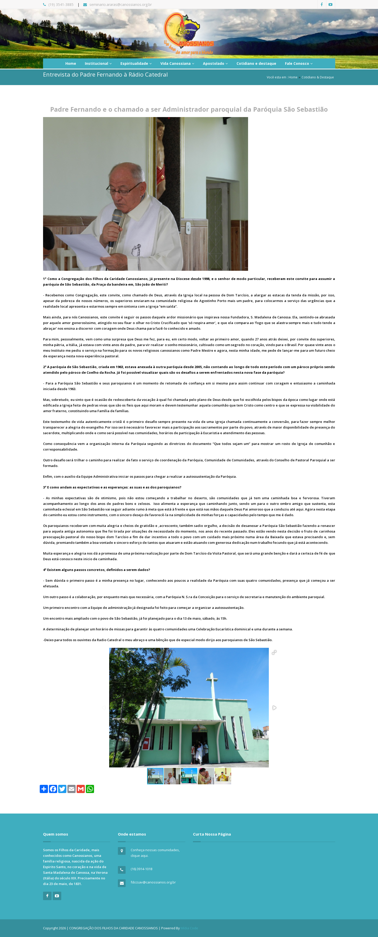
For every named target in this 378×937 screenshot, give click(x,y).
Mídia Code (189, 928)
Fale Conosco (299, 63)
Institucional (98, 63)
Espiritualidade (136, 63)
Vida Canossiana (177, 63)
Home (70, 63)
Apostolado (215, 63)
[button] (274, 652)
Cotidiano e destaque (256, 63)
